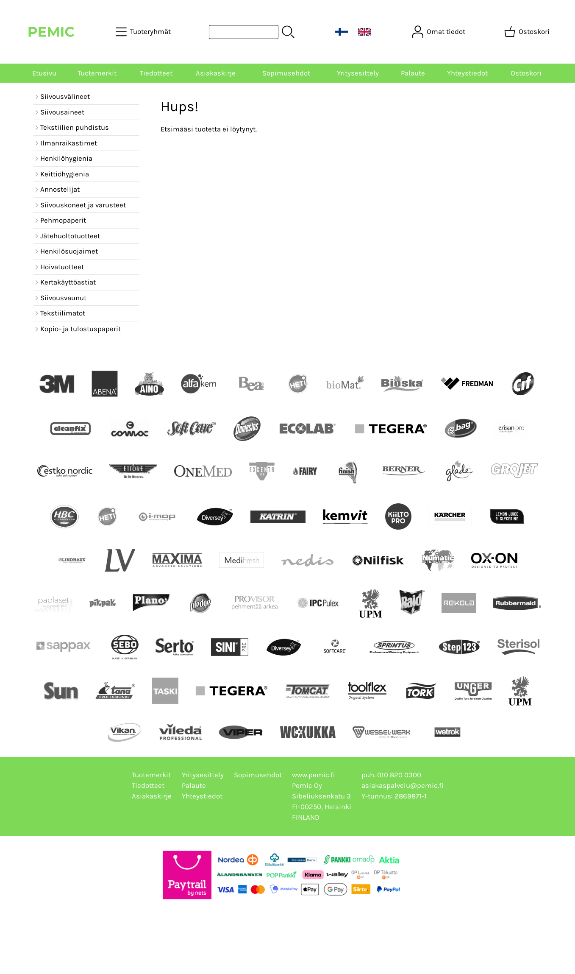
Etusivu (44, 73)
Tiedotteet (156, 73)
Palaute (413, 73)
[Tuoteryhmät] (144, 32)
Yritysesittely (358, 73)
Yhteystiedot (467, 73)
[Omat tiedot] (439, 32)
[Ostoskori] (527, 32)
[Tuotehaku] (243, 32)
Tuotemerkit (97, 73)
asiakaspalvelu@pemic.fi (402, 785)
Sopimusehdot (286, 73)
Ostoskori (526, 73)
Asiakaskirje (216, 73)
